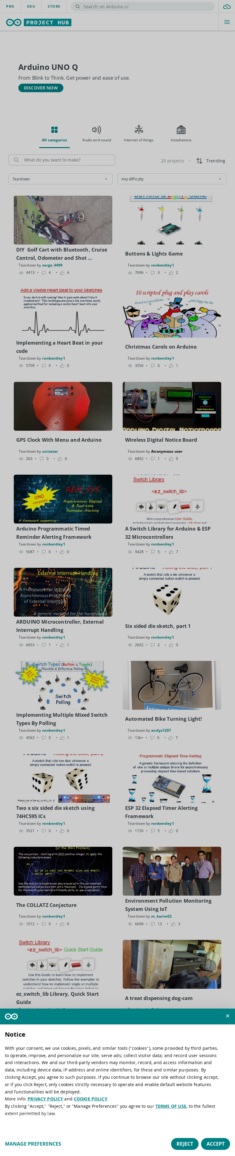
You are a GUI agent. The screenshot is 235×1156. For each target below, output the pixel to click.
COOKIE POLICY (90, 1099)
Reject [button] (185, 1143)
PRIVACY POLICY (45, 1099)
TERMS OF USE (171, 1106)
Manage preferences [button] (33, 1143)
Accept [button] (216, 1143)
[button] (227, 1016)
